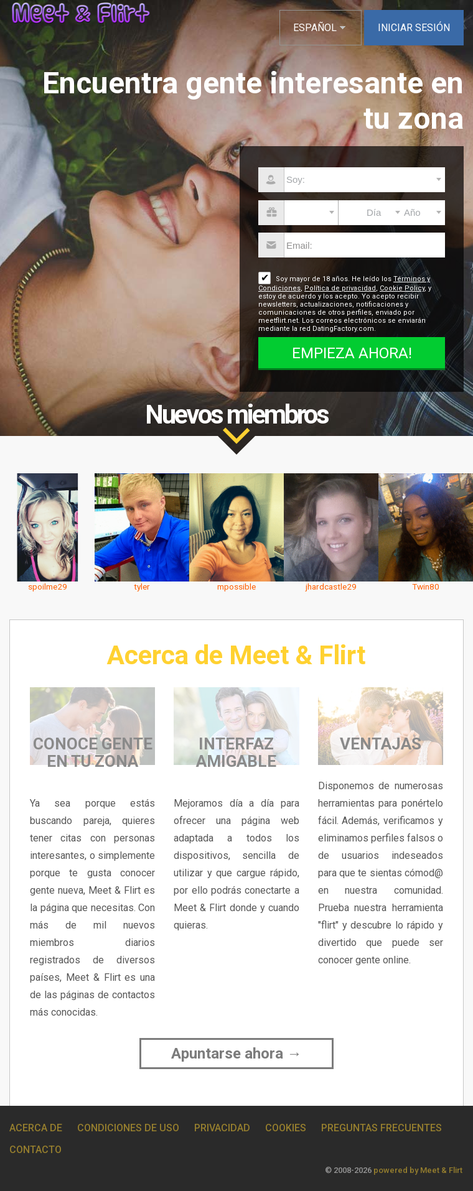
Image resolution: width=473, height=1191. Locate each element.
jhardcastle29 (331, 586)
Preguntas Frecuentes (381, 1128)
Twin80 (425, 586)
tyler (142, 586)
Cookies (285, 1128)
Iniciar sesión (414, 28)
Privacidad (222, 1128)
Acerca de (35, 1128)
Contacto (35, 1150)
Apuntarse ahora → (236, 1053)
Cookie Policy (402, 288)
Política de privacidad (340, 288)
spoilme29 (47, 586)
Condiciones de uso (128, 1128)
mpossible (236, 586)
